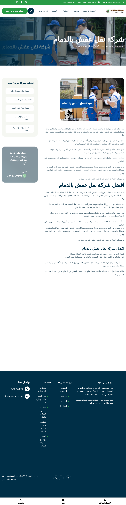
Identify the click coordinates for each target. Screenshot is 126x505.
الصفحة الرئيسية (89, 11)
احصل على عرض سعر (15, 11)
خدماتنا (66, 11)
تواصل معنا (43, 11)
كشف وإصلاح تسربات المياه (20, 129)
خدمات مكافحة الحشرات (19, 108)
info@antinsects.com (112, 2)
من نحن (76, 11)
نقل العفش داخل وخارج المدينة (41, 399)
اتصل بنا (63, 406)
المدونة (54, 11)
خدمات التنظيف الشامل (19, 91)
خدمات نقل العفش (21, 100)
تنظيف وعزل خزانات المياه (20, 118)
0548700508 (15, 177)
